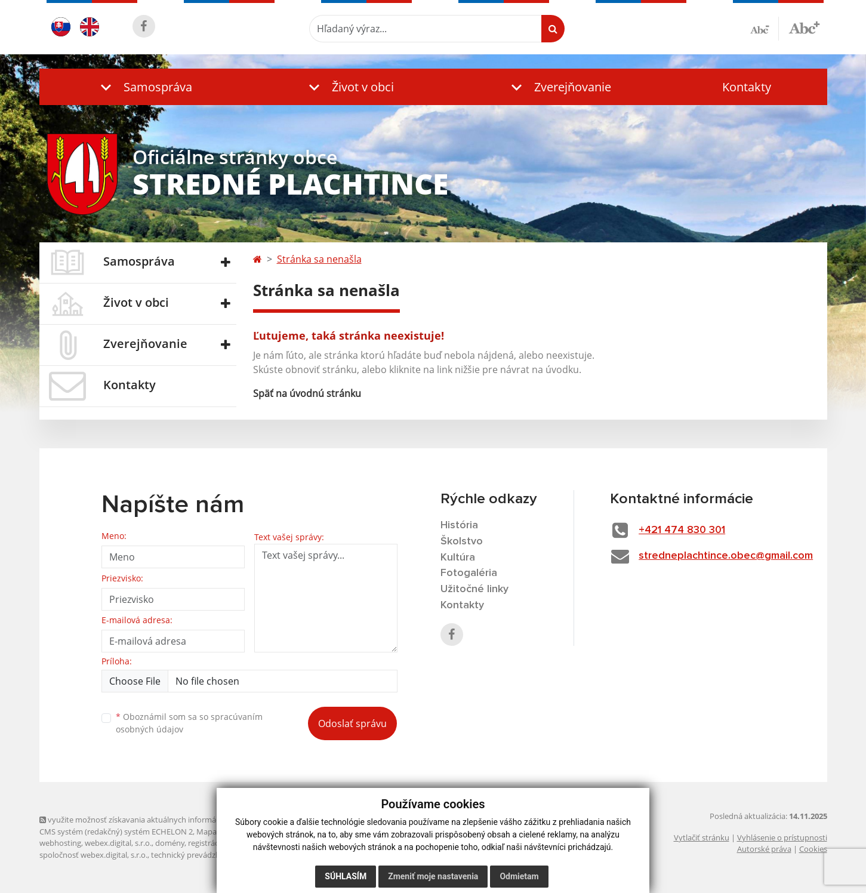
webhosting (60, 842)
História (459, 525)
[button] (143, 87)
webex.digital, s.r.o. (118, 842)
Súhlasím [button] (345, 876)
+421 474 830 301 (682, 530)
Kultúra (457, 557)
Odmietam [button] (519, 876)
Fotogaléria (468, 573)
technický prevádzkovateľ (196, 854)
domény (169, 842)
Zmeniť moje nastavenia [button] (433, 876)
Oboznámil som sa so (189, 723)
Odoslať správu (352, 723)
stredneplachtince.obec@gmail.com (726, 555)
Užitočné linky (474, 589)
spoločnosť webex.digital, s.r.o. (93, 854)
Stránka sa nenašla (319, 259)
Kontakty (746, 87)
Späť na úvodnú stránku (307, 393)
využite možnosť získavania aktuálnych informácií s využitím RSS (157, 819)
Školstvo (461, 541)
